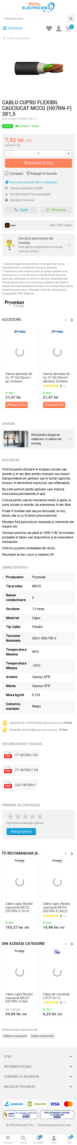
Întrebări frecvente (19, 200)
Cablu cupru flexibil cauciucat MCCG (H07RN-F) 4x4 (19, 998)
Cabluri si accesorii (15, 1036)
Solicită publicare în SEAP (24, 188)
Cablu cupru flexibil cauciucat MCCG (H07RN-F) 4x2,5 (56, 907)
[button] (72, 320)
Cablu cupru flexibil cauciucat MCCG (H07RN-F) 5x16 (19, 907)
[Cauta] (71, 18)
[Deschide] (38, 1056)
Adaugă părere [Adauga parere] (21, 831)
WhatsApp (56, 210)
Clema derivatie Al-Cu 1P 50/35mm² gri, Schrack (19, 377)
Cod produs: (9, 118)
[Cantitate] (38, 153)
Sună (21, 210)
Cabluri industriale (17, 38)
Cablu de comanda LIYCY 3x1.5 (56, 996)
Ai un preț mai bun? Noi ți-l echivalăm (31, 182)
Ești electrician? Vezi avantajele (28, 194)
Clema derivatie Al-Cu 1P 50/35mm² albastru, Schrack (57, 377)
